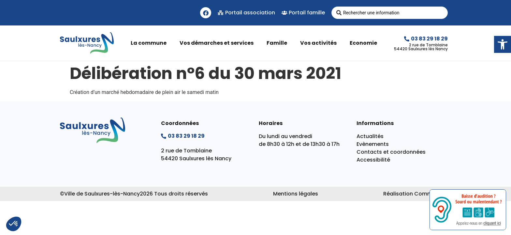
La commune (150, 43)
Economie (365, 43)
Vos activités (320, 43)
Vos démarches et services (218, 43)
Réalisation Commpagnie (417, 193)
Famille (278, 43)
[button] (502, 44)
